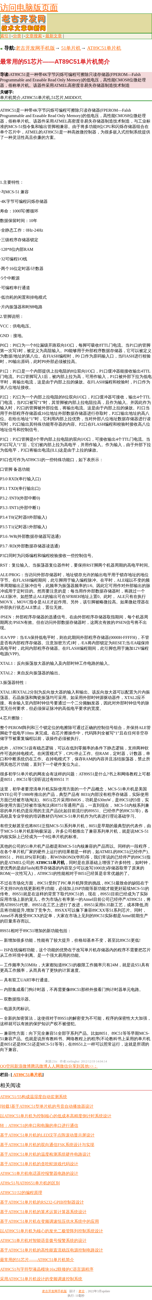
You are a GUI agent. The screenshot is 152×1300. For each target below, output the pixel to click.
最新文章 (53, 36)
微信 (64, 1066)
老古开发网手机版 (35, 48)
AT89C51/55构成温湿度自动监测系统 (33, 1097)
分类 (17, 36)
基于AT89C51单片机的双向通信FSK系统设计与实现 (47, 1144)
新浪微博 (22, 1066)
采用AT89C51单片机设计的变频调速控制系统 (41, 1279)
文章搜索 (33, 36)
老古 (81, 1291)
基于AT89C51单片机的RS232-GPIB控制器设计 (42, 1202)
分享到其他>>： (83, 1066)
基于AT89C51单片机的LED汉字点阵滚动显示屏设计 (47, 1135)
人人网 (53, 1066)
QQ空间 (7, 1066)
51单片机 (71, 48)
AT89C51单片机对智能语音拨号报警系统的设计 (43, 1240)
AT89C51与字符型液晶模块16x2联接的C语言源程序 (46, 1269)
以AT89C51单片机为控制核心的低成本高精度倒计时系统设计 (55, 1116)
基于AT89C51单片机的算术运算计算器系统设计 (43, 1212)
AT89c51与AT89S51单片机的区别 (30, 1183)
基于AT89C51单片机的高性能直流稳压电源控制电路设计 (51, 1250)
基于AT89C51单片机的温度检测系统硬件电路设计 (45, 1154)
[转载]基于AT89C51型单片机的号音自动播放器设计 (46, 1106)
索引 (4, 36)
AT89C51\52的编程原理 (21, 1192)
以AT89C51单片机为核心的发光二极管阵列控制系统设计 (51, 1231)
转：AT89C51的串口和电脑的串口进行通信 (39, 1125)
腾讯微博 (39, 1066)
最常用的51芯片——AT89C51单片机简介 (37, 1260)
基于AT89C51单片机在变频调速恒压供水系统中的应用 (49, 1221)
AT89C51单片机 (104, 48)
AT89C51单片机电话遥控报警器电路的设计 (39, 1173)
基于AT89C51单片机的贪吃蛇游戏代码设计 (39, 1164)
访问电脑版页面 (29, 7)
